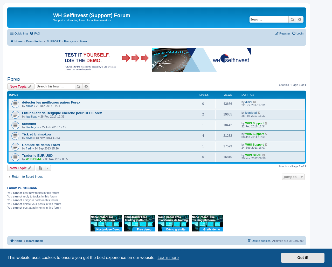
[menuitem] (35, 33)
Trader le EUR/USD (37, 156)
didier (29, 105)
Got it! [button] (303, 258)
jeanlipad (31, 116)
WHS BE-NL (34, 159)
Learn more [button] (168, 257)
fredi (28, 148)
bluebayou (32, 127)
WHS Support (254, 123)
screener (29, 124)
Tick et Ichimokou (36, 134)
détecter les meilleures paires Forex (51, 102)
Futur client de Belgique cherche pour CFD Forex (62, 113)
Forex (13, 79)
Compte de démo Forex (41, 145)
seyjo (29, 137)
